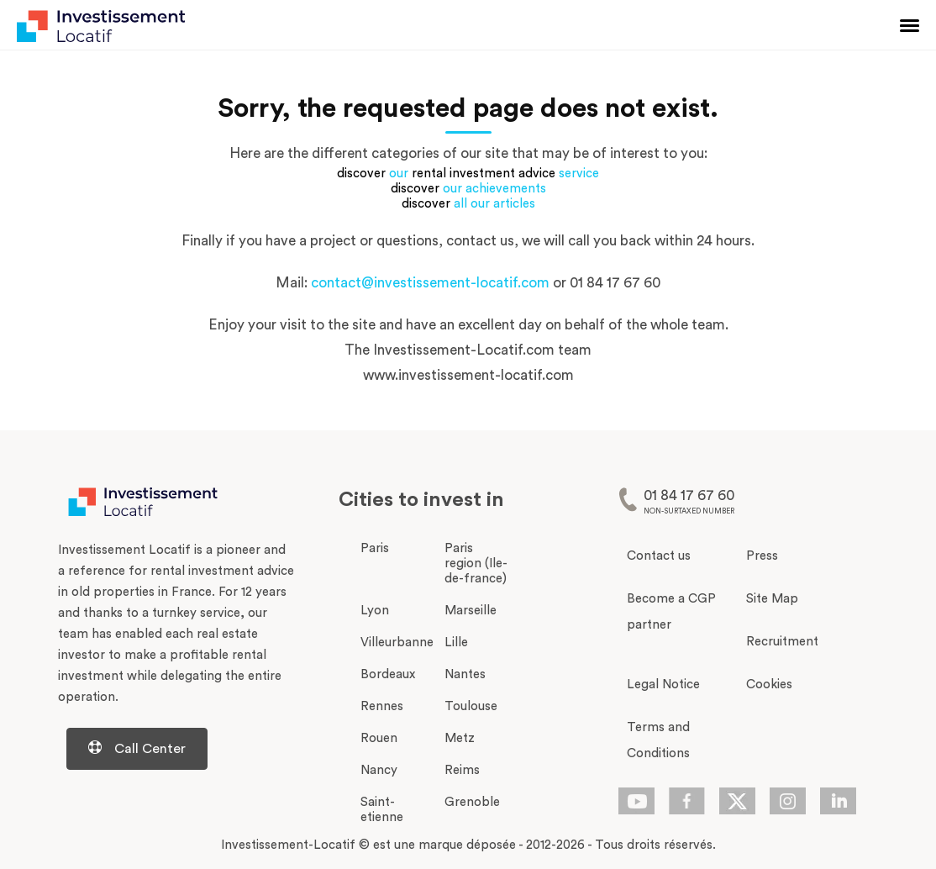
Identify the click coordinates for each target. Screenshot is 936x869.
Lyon (374, 610)
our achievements (494, 188)
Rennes (381, 706)
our (398, 173)
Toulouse (470, 706)
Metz (459, 738)
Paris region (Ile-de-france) (475, 563)
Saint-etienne (381, 810)
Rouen (378, 738)
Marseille (470, 610)
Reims (462, 770)
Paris (374, 548)
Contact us (659, 556)
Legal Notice (663, 684)
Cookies (769, 684)
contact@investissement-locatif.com (430, 283)
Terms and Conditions (658, 740)
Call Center (137, 748)
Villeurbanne (397, 642)
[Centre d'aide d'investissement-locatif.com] (176, 749)
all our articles (494, 204)
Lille (456, 642)
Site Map (772, 598)
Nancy (378, 770)
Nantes (465, 674)
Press (762, 556)
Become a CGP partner (671, 611)
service (579, 173)
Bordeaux (387, 674)
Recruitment (782, 641)
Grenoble (472, 802)
